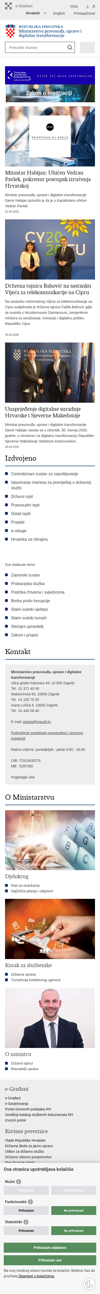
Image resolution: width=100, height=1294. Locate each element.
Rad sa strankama (25, 885)
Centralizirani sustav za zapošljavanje (44, 474)
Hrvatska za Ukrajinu (29, 539)
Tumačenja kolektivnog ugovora (36, 980)
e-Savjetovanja (16, 1104)
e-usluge (18, 531)
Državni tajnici (22, 1063)
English (59, 13)
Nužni (10, 1181)
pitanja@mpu (33, 722)
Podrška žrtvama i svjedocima (38, 592)
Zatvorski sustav (25, 575)
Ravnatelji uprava (24, 1069)
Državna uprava (23, 974)
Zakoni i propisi (24, 635)
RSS (74, 7)
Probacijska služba (27, 584)
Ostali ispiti (20, 514)
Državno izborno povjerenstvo (28, 1157)
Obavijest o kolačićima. (36, 1276)
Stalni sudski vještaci (30, 609)
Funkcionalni (16, 1202)
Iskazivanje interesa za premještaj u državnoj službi (51, 485)
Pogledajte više (23, 777)
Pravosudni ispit (25, 505)
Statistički (13, 1222)
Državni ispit (22, 496)
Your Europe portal (19, 1163)
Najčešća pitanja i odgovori (32, 891)
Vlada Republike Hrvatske (25, 1140)
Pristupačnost (84, 13)
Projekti (17, 522)
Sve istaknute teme (20, 565)
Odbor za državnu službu (24, 1151)
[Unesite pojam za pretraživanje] (27, 47)
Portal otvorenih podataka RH (28, 1109)
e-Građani (13, 1098)
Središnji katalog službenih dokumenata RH (39, 1115)
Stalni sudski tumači (28, 618)
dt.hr (47, 722)
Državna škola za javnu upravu (29, 1146)
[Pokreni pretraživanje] (70, 47)
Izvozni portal (15, 1120)
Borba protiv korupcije (30, 601)
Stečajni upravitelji (27, 626)
